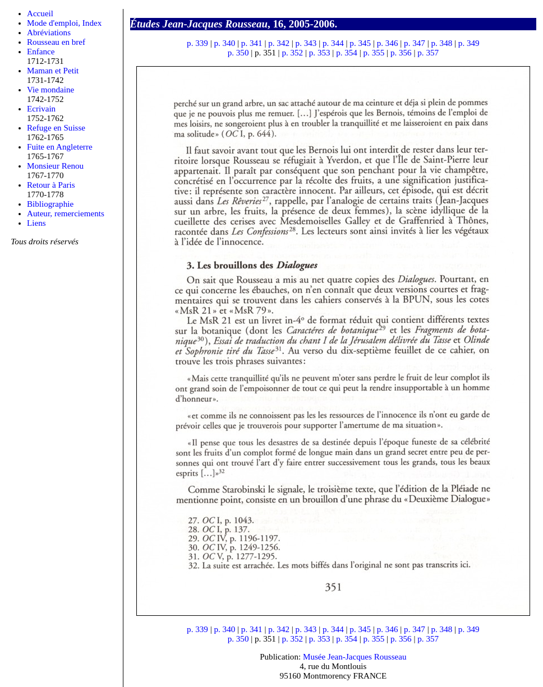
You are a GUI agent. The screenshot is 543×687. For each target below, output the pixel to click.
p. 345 (360, 43)
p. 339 (197, 43)
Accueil (40, 13)
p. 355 (374, 52)
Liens (36, 223)
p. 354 (346, 52)
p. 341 (252, 43)
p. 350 (238, 52)
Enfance (41, 51)
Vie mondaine (50, 89)
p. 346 (387, 43)
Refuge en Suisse (56, 127)
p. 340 (224, 43)
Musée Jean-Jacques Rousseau (355, 656)
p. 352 (292, 52)
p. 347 (414, 43)
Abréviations (49, 32)
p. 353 (319, 52)
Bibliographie (50, 203)
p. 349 (469, 43)
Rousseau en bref (56, 42)
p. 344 (333, 43)
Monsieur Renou (55, 165)
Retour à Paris (51, 184)
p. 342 (278, 43)
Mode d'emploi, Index (64, 22)
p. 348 (441, 43)
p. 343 (306, 43)
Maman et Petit (53, 70)
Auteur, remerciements (65, 213)
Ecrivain (41, 108)
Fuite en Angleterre (60, 146)
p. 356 (401, 52)
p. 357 (428, 52)
